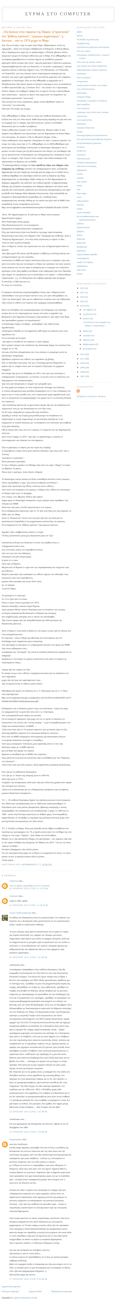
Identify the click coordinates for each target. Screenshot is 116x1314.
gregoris (80, 231)
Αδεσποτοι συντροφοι (86, 166)
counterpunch (83, 258)
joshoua (80, 223)
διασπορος (81, 123)
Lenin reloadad (83, 212)
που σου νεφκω (83, 51)
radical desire (83, 201)
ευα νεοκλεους (83, 108)
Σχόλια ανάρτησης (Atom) (25, 1297)
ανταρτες (81, 147)
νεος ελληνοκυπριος (86, 89)
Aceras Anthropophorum (20, 913)
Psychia (80, 205)
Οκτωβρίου (88, 309)
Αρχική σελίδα (35, 1291)
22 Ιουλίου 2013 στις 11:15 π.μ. (29, 888)
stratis (79, 185)
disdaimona (82, 246)
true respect (82, 181)
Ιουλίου (86, 318)
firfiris (79, 235)
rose (79, 189)
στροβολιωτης (83, 43)
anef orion (81, 269)
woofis (80, 174)
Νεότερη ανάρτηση (10, 1291)
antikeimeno (82, 266)
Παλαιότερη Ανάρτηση (61, 1291)
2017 (82, 292)
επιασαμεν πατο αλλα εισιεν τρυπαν (93, 112)
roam (79, 197)
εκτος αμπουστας (84, 120)
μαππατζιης (82, 93)
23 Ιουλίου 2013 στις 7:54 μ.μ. (28, 1131)
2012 (82, 354)
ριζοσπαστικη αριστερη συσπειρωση (93, 47)
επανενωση (82, 116)
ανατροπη (81, 154)
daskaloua (81, 250)
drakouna (81, 239)
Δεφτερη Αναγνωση (85, 127)
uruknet (80, 178)
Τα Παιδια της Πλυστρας (88, 39)
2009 (82, 367)
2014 (82, 301)
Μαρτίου (87, 340)
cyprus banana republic (87, 254)
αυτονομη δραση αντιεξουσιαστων (92, 135)
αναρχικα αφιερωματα (87, 162)
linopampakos (15, 1139)
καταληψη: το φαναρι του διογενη (92, 100)
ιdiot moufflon (83, 104)
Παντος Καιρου (84, 77)
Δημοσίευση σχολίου (11, 1286)
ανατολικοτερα (83, 158)
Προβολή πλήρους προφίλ (91, 397)
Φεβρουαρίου (89, 344)
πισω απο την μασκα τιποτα (89, 62)
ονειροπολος (82, 81)
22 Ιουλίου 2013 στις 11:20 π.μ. (29, 905)
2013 (82, 305)
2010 (82, 363)
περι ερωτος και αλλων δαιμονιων (92, 66)
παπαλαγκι (81, 73)
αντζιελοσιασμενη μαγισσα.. (89, 143)
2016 (82, 297)
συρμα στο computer (58, 13)
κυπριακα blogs (84, 96)
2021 (82, 288)
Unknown (13, 881)
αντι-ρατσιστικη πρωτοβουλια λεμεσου (94, 139)
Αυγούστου (88, 314)
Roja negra (81, 193)
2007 (82, 376)
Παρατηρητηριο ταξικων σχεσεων (92, 70)
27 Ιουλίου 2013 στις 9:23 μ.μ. (28, 1279)
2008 (82, 372)
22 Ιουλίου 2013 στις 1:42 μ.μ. (28, 957)
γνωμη (80, 131)
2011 (82, 358)
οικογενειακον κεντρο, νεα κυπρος (92, 85)
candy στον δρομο (85, 262)
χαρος (79, 31)
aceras (79, 273)
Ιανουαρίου (88, 348)
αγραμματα (82, 170)
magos (80, 208)
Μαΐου (86, 331)
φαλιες (80, 35)
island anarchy (83, 227)
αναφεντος (81, 150)
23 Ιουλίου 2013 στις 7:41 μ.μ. (28, 1111)
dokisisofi (81, 243)
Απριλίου (87, 335)
